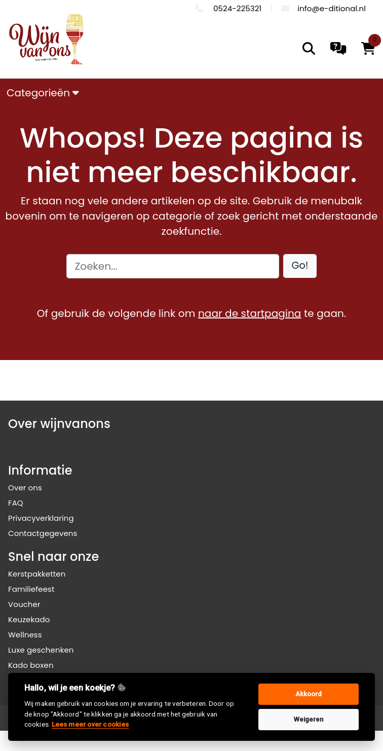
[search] (308, 48)
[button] (300, 266)
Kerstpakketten (36, 573)
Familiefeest (31, 589)
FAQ (15, 502)
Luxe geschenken (41, 650)
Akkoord (308, 694)
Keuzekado (29, 619)
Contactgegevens (42, 533)
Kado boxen (31, 665)
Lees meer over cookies (90, 724)
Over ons (25, 487)
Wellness (25, 634)
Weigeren (309, 719)
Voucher (24, 604)
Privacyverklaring (41, 518)
